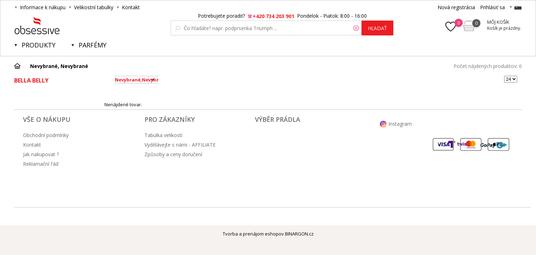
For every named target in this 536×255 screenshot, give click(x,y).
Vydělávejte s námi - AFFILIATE (180, 144)
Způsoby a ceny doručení (173, 154)
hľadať (377, 28)
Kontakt (131, 7)
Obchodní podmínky (46, 135)
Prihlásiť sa (492, 7)
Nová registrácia (456, 7)
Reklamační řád (40, 163)
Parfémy (93, 45)
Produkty (39, 45)
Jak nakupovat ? (41, 154)
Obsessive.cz (67, 25)
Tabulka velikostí (163, 135)
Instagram (400, 123)
